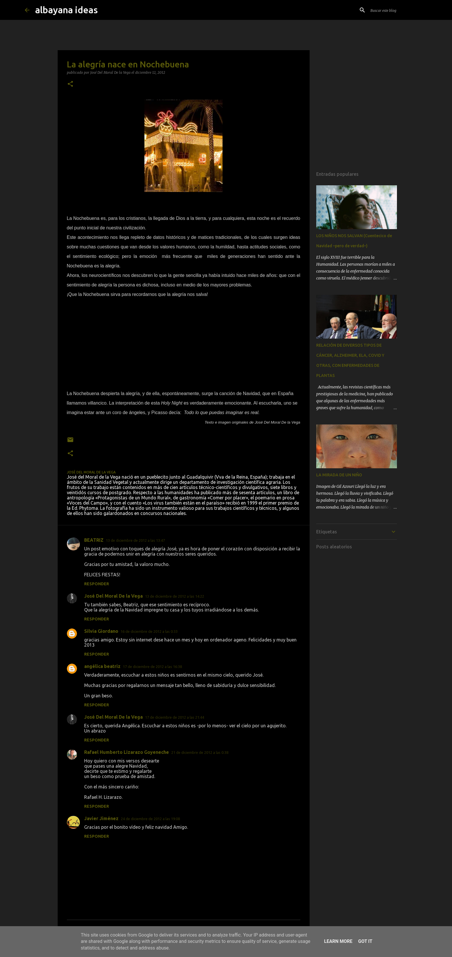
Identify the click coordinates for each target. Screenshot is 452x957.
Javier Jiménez (101, 818)
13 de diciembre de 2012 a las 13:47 (135, 540)
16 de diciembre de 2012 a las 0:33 (149, 631)
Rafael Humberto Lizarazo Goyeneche (126, 752)
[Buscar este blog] (398, 10)
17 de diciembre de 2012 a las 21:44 (174, 717)
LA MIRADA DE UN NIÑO (339, 475)
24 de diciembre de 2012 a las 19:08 (150, 819)
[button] (70, 84)
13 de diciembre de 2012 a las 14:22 (174, 596)
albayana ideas (66, 10)
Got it (365, 941)
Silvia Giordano (101, 631)
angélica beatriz (102, 666)
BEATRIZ (93, 540)
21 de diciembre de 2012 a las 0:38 (199, 752)
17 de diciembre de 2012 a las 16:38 (152, 667)
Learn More (338, 941)
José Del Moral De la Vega (113, 596)
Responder (96, 584)
